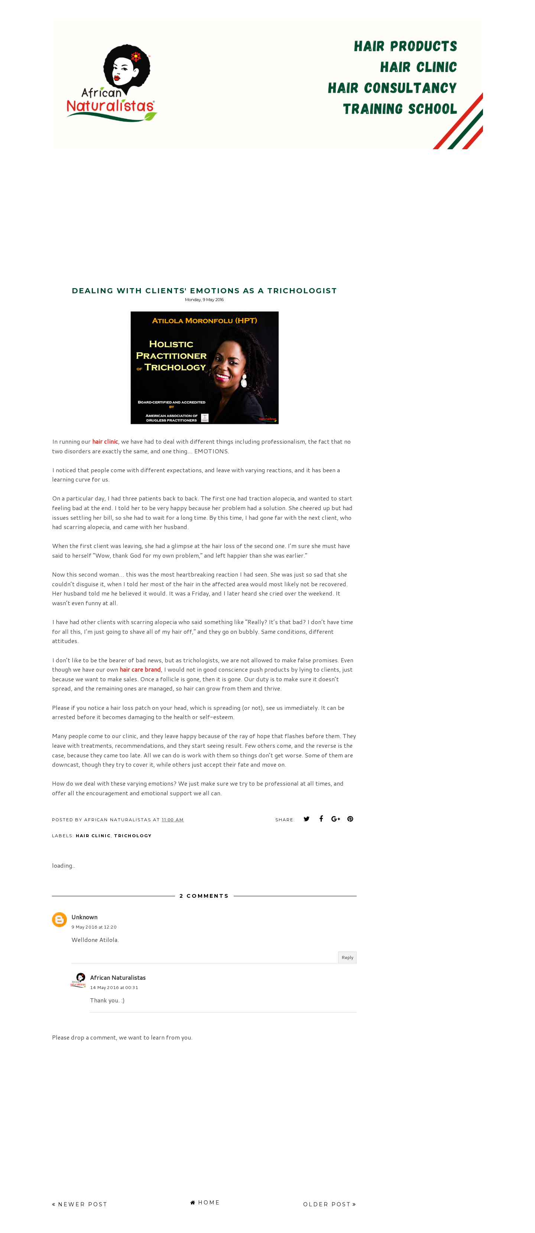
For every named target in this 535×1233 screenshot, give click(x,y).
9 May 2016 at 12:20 (94, 927)
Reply (347, 957)
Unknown (84, 917)
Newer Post (82, 1204)
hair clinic (93, 835)
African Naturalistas (118, 977)
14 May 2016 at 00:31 (114, 987)
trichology (133, 835)
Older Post (327, 1204)
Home (209, 1202)
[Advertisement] (62, 202)
